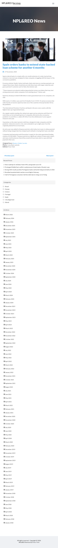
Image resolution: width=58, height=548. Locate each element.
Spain (6, 197)
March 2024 (9, 295)
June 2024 (8, 284)
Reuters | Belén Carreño (20, 143)
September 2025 (10, 236)
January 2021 (9, 412)
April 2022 (8, 361)
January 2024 (9, 302)
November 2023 (10, 310)
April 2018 (8, 512)
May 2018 (8, 508)
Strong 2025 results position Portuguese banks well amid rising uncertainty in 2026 (30, 169)
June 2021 (8, 394)
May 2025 (8, 247)
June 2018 (8, 504)
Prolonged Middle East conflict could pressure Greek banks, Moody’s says (27, 167)
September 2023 (10, 317)
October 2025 (9, 233)
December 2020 (10, 416)
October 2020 (9, 424)
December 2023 (10, 306)
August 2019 (9, 464)
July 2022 (8, 350)
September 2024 (10, 277)
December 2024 (10, 266)
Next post (50, 155)
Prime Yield (35, 542)
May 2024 (8, 288)
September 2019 (10, 460)
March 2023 (9, 328)
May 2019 (8, 475)
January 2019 (9, 490)
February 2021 (9, 409)
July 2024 (8, 280)
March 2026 (9, 214)
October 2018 (9, 497)
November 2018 (10, 493)
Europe (7, 189)
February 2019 (9, 486)
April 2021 (8, 401)
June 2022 (8, 354)
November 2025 (10, 229)
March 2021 (9, 405)
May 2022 (8, 357)
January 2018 (9, 523)
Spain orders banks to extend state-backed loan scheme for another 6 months (29, 66)
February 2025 (9, 258)
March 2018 (9, 515)
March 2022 (9, 365)
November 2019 (10, 453)
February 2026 (9, 218)
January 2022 (9, 372)
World (7, 202)
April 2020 (8, 438)
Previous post (9, 155)
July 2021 (8, 391)
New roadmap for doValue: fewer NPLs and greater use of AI (23, 164)
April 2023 (8, 324)
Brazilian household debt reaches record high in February (22, 172)
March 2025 (9, 255)
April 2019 (8, 479)
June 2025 (8, 244)
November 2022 (10, 335)
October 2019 (9, 457)
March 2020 (9, 442)
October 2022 (9, 339)
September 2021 (10, 383)
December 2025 (10, 225)
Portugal (7, 194)
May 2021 (8, 398)
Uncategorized (9, 199)
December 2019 (10, 449)
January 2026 (9, 222)
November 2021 (10, 376)
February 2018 (9, 519)
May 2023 (8, 321)
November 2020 (10, 420)
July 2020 (8, 427)
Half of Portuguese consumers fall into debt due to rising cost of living (26, 175)
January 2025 (9, 262)
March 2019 (9, 482)
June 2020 (8, 431)
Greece (7, 192)
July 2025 (8, 240)
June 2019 (8, 471)
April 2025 (8, 251)
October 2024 (9, 273)
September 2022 (10, 343)
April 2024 (8, 291)
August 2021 (9, 387)
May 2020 (8, 435)
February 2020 (9, 446)
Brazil (7, 186)
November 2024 (10, 269)
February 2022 (9, 368)
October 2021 (9, 380)
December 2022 (10, 332)
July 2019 (8, 468)
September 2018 (10, 501)
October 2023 (9, 313)
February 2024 (9, 299)
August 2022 (9, 347)
